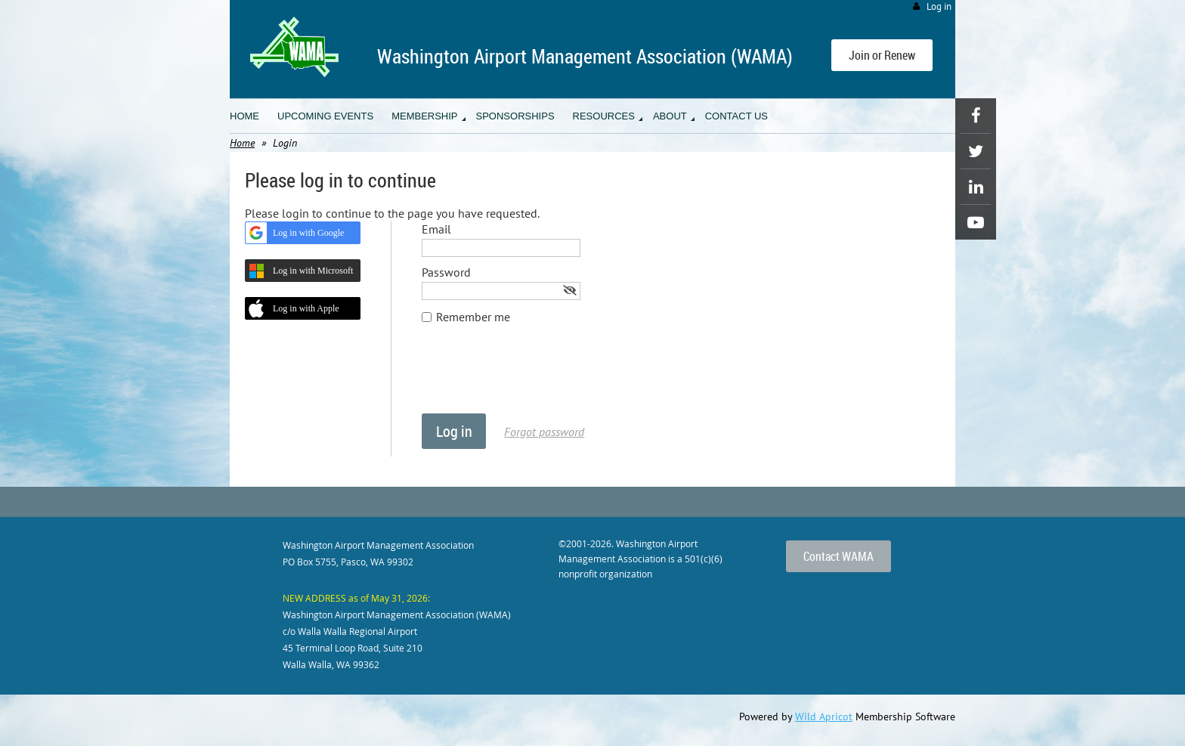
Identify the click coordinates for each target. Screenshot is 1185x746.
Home (242, 143)
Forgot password (544, 431)
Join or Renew (882, 55)
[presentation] (536, 376)
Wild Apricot (823, 716)
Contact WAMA (838, 556)
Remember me (473, 316)
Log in (939, 6)
